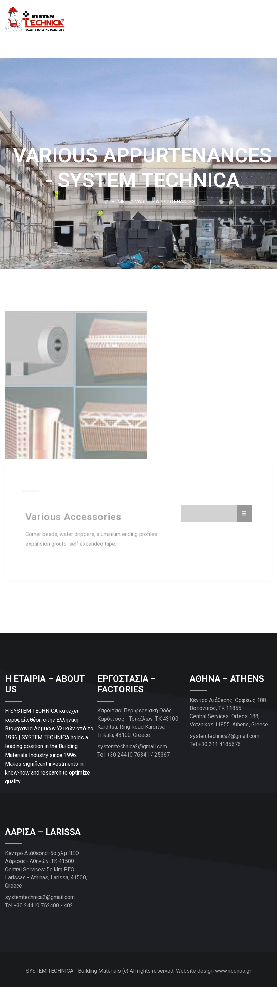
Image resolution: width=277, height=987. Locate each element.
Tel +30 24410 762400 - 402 (39, 905)
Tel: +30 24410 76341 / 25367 (133, 754)
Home (119, 201)
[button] (268, 45)
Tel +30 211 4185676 (215, 744)
